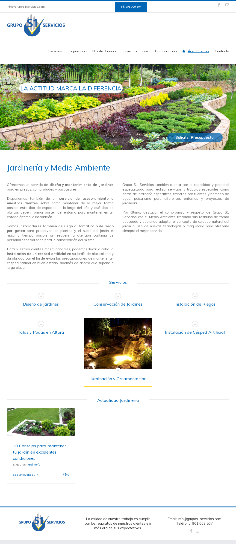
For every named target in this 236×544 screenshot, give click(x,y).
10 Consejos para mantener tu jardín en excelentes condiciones (39, 452)
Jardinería (33, 464)
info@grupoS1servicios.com (26, 6)
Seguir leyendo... (24, 474)
